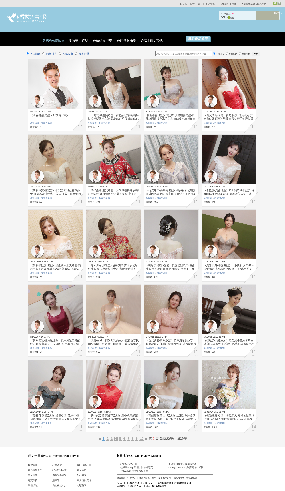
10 (142, 438)
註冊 (192, 3)
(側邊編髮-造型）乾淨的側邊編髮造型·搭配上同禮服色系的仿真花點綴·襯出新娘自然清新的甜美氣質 (171, 119)
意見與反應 (191, 478)
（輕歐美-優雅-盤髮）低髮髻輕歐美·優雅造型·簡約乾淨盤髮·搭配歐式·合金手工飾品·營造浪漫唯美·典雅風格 (170, 269)
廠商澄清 (167, 478)
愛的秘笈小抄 (59, 485)
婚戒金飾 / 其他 (151, 40)
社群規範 (131, 478)
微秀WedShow (54, 40)
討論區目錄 (144, 478)
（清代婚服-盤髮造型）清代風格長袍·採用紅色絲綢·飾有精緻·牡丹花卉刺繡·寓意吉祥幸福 (113, 194)
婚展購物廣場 (84, 480)
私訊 (234, 3)
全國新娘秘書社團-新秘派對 (183, 464)
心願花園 (81, 485)
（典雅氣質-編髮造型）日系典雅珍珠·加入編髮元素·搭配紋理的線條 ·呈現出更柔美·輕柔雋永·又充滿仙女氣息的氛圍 (229, 269)
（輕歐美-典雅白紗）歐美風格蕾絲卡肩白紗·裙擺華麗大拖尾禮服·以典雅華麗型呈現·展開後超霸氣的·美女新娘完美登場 (229, 344)
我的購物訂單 (84, 465)
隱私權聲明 (179, 478)
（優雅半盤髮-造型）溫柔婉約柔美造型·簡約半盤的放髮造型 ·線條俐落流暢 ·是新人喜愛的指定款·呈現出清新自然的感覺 (55, 269)
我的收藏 (57, 465)
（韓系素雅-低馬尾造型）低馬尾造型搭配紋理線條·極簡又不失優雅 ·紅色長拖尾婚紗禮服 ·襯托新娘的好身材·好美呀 (55, 344)
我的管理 (210, 3)
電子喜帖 (81, 470)
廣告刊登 (156, 478)
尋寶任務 (32, 480)
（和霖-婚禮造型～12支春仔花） (50, 115)
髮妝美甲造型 (78, 40)
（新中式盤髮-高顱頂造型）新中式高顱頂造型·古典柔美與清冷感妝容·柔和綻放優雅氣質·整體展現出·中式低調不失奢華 (113, 419)
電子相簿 (32, 475)
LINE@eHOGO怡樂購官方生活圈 (186, 467)
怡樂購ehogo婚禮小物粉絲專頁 (136, 467)
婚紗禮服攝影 (126, 40)
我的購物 (223, 3)
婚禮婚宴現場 (102, 40)
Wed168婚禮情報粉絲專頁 (134, 470)
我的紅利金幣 (59, 470)
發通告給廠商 (35, 470)
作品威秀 (81, 475)
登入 (200, 3)
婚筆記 (55, 480)
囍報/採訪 (33, 485)
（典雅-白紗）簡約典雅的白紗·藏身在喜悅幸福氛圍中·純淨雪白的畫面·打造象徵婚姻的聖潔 (113, 344)
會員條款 (121, 478)
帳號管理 (32, 465)
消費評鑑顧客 (59, 475)
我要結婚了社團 (128, 464)
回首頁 (183, 3)
